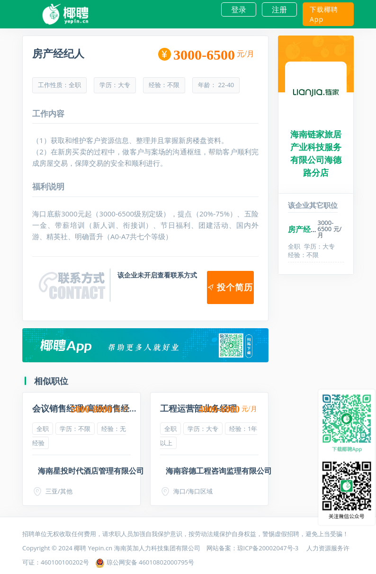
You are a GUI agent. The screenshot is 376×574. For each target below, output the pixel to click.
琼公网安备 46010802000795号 (144, 562)
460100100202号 (65, 562)
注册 (279, 9)
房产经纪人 (307, 229)
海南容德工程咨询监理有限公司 (219, 471)
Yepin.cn (100, 548)
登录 (238, 9)
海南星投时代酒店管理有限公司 (91, 471)
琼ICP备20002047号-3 (268, 548)
